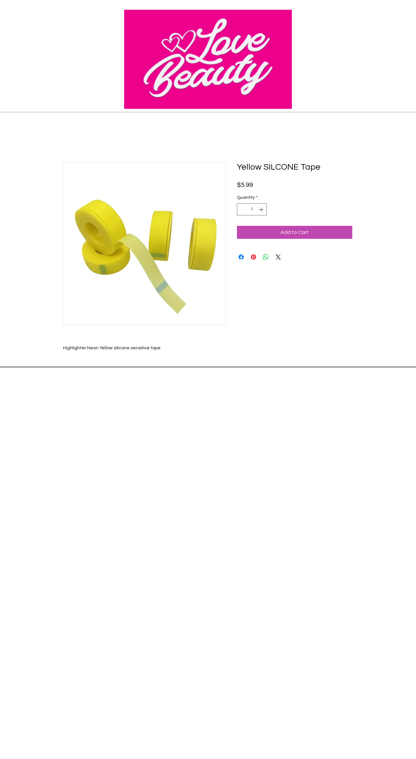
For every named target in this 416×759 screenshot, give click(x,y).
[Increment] (262, 209)
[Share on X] (278, 257)
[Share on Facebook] (241, 257)
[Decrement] (242, 209)
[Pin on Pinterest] (253, 257)
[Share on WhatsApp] (266, 257)
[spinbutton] (252, 209)
